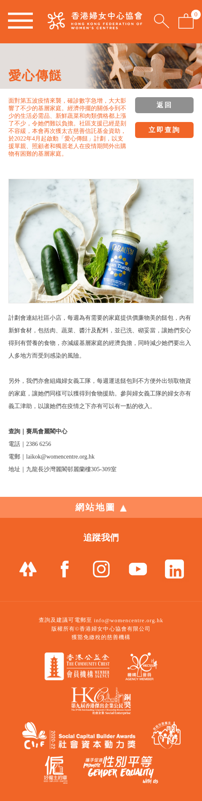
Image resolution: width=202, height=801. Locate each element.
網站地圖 (101, 507)
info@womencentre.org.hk (128, 620)
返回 (165, 105)
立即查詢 (165, 129)
